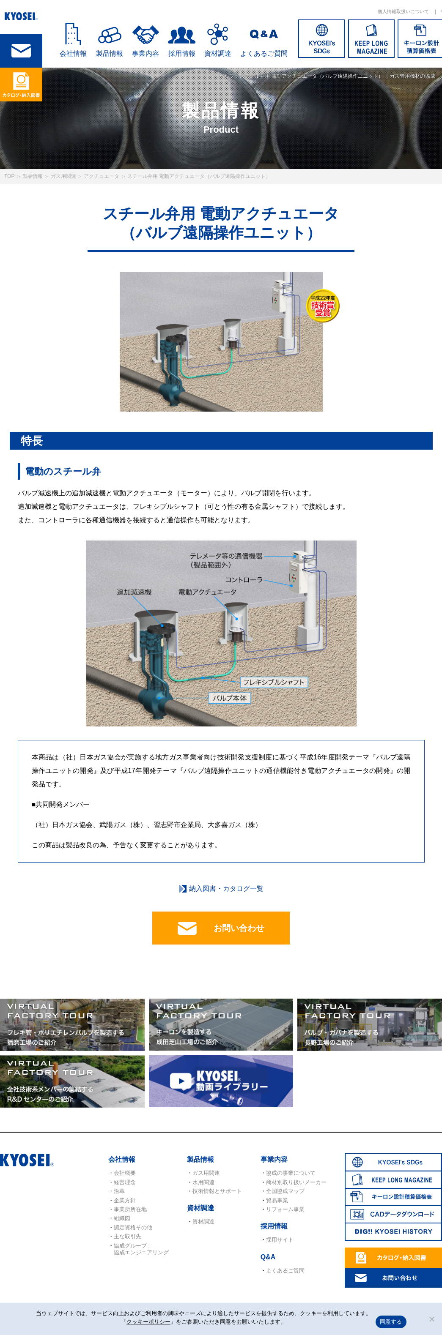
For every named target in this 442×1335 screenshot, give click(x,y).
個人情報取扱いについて (403, 11)
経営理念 (125, 1182)
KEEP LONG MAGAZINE (371, 38)
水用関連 (203, 1182)
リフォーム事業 (285, 1209)
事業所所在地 (130, 1209)
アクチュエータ (101, 176)
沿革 (119, 1191)
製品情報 (32, 176)
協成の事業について (291, 1173)
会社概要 (125, 1173)
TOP (9, 176)
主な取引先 (127, 1236)
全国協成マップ (285, 1191)
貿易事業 (277, 1200)
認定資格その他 (133, 1227)
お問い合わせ (221, 928)
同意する (391, 1322)
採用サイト (280, 1240)
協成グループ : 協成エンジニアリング (141, 1249)
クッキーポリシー (148, 1322)
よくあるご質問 (264, 53)
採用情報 (181, 53)
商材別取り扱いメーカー (296, 1182)
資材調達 (217, 53)
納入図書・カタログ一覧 (226, 888)
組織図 (122, 1218)
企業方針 (125, 1200)
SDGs (321, 38)
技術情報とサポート (217, 1191)
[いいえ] (431, 1319)
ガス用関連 (63, 176)
